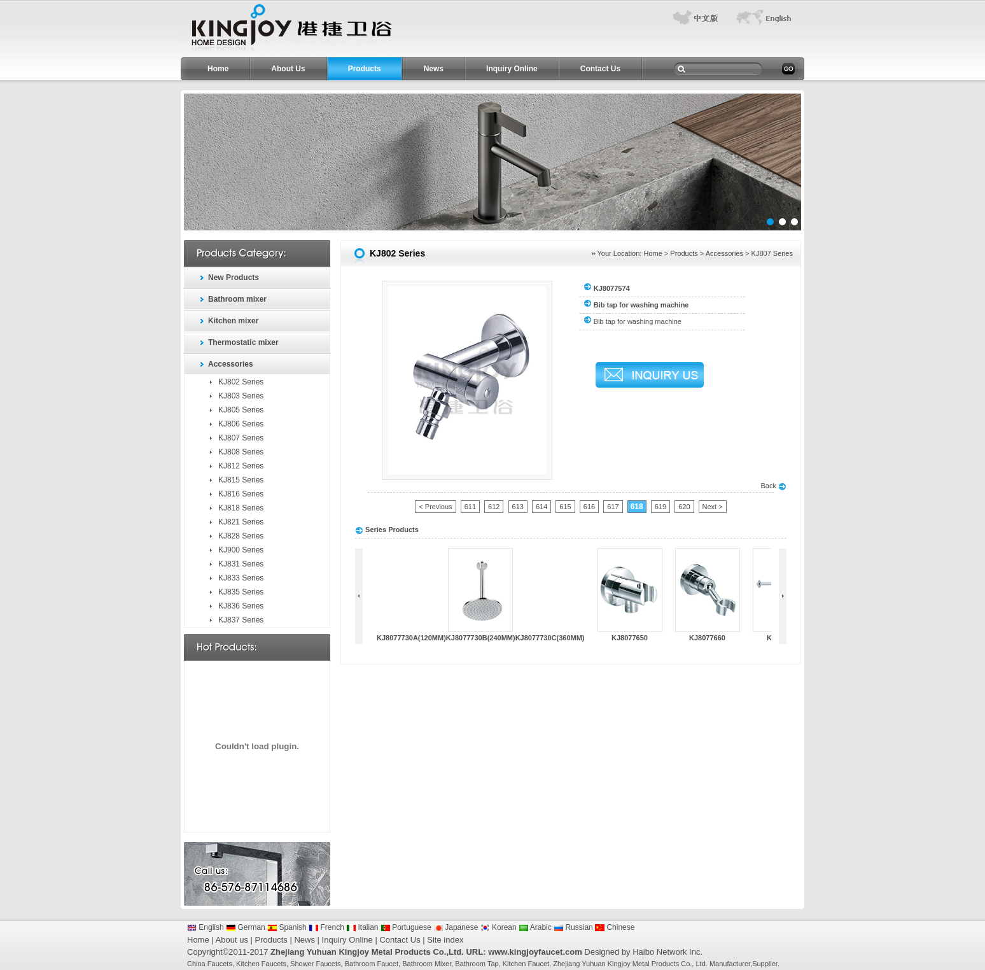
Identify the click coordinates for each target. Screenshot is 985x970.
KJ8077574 (612, 288)
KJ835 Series (240, 591)
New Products (233, 277)
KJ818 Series (240, 507)
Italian (362, 927)
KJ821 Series (240, 521)
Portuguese (406, 927)
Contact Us (600, 68)
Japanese (455, 927)
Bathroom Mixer (426, 963)
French (326, 927)
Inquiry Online (512, 68)
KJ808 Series (240, 451)
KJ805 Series (240, 409)
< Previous (435, 506)
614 (541, 506)
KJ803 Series (240, 395)
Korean (498, 927)
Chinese (614, 927)
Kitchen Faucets (261, 963)
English (205, 927)
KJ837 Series (240, 619)
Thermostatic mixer (243, 342)
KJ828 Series (240, 535)
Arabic (535, 927)
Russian (573, 927)
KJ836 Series (240, 605)
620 (684, 506)
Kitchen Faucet (526, 963)
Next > (712, 506)
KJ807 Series (240, 437)
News (434, 68)
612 (493, 506)
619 (660, 506)
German (245, 927)
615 (565, 506)
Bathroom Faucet (371, 963)
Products (364, 68)
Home (217, 68)
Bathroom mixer (237, 299)
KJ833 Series (240, 577)
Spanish (287, 927)
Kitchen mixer (233, 320)
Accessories (230, 364)
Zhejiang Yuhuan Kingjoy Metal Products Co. (622, 963)
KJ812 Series (240, 465)
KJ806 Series (240, 423)
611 (470, 506)
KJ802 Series (240, 381)
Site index (445, 940)
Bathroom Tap (476, 963)
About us (232, 940)
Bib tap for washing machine (637, 321)
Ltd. (701, 963)
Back (773, 485)
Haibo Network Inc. (667, 952)
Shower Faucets (315, 963)
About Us (288, 68)
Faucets (219, 963)
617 (612, 506)
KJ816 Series (240, 493)
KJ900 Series (240, 549)
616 (589, 506)
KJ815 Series (240, 479)
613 (518, 506)
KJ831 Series (240, 563)
